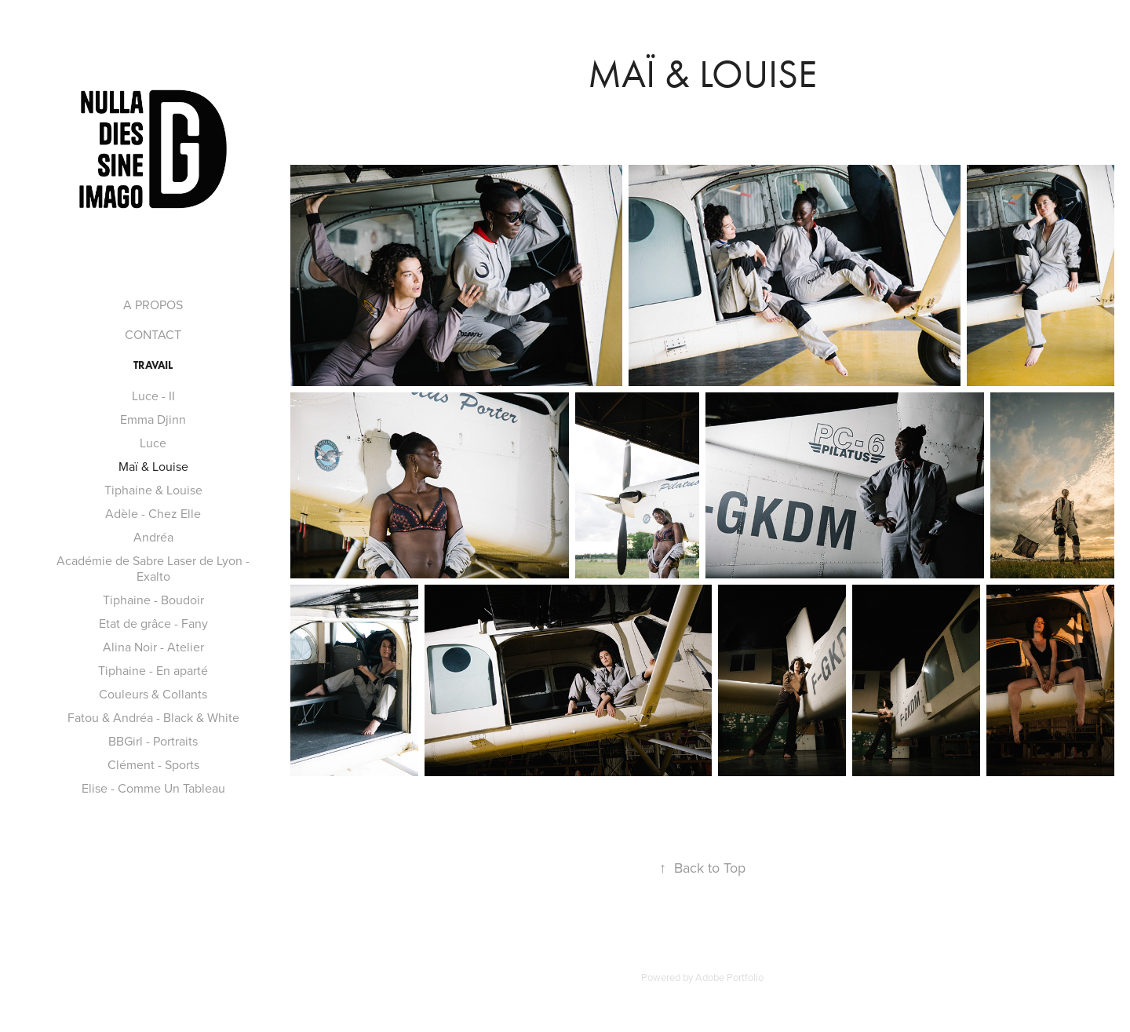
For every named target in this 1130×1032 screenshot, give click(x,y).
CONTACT (153, 334)
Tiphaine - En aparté (153, 670)
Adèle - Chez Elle (153, 513)
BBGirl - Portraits (153, 740)
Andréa (153, 536)
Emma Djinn (153, 419)
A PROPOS (153, 304)
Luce (153, 442)
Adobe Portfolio (729, 977)
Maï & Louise (153, 466)
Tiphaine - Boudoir (153, 599)
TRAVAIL (153, 365)
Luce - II (153, 395)
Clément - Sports (153, 764)
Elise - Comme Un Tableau (153, 788)
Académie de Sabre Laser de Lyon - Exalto (153, 568)
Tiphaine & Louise (153, 489)
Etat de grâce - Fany (153, 623)
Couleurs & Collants (153, 693)
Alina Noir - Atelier (153, 646)
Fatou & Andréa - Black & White (153, 717)
